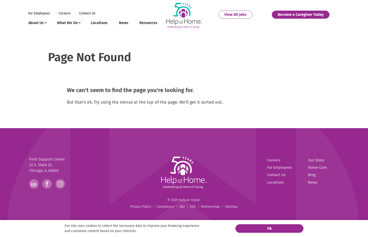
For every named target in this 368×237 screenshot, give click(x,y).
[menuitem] (39, 13)
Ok (269, 228)
